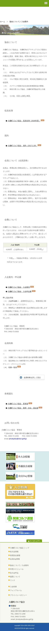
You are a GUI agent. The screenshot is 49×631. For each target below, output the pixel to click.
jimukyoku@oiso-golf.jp (18, 439)
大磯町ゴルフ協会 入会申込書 (19, 291)
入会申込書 (12, 301)
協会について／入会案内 (19, 565)
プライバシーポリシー (18, 595)
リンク (12, 580)
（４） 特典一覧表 (10, 367)
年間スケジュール (17, 569)
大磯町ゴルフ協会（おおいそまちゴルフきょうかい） (25, 13)
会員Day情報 (15, 559)
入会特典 (13, 587)
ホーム (2, 22)
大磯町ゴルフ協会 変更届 (18, 404)
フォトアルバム (16, 590)
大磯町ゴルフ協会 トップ (19, 548)
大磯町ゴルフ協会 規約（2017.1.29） (22, 146)
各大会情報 (14, 552)
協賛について (15, 577)
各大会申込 (14, 573)
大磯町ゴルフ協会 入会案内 (19, 287)
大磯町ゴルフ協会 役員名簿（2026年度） (24, 121)
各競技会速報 (15, 555)
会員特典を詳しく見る (32, 377)
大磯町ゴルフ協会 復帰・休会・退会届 (23, 408)
